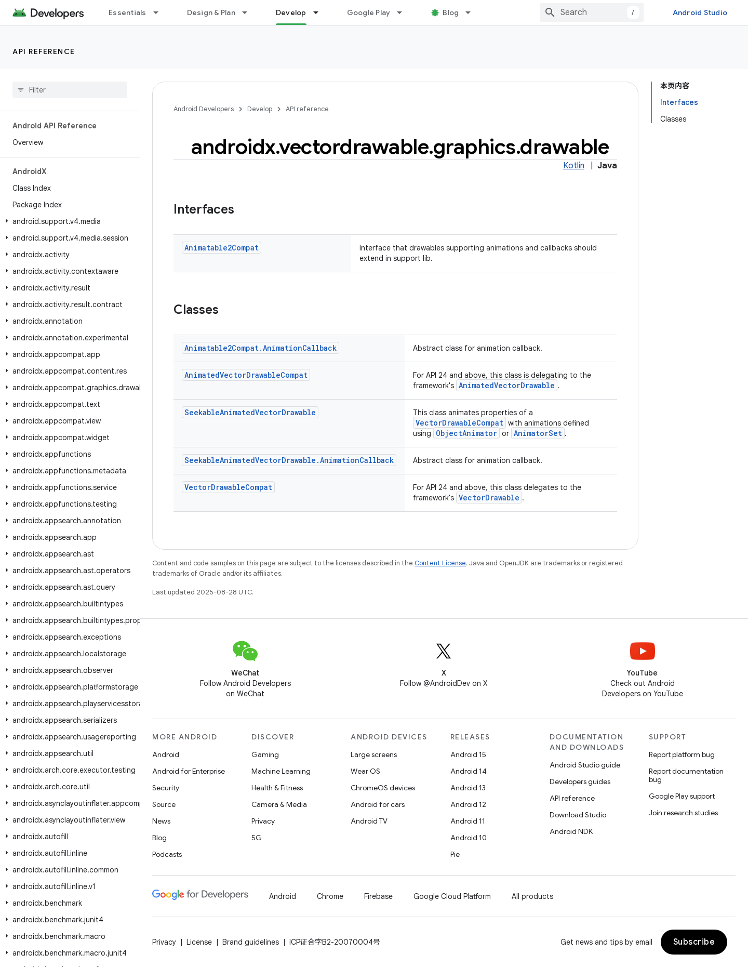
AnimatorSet (538, 433)
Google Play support (682, 796)
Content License (440, 563)
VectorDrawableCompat (459, 423)
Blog (451, 12)
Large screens (374, 754)
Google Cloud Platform (452, 896)
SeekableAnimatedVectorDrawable (250, 412)
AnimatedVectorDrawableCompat (246, 375)
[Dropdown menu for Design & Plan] (249, 12)
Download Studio (578, 814)
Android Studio (700, 12)
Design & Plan (211, 12)
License (199, 942)
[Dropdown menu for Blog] (473, 12)
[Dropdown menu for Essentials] (160, 12)
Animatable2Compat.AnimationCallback (260, 348)
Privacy (263, 821)
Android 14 (468, 771)
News (161, 821)
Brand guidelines (250, 942)
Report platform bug (682, 754)
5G (256, 837)
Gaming (265, 754)
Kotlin (573, 166)
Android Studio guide (585, 765)
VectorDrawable (489, 497)
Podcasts (167, 854)
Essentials (127, 12)
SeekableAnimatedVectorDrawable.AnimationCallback (289, 460)
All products (532, 896)
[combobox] (592, 12)
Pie (455, 854)
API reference (43, 51)
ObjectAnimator (466, 433)
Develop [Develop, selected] (291, 12)
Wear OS (365, 771)
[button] (68, 221)
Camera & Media (279, 804)
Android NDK (571, 831)
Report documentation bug (686, 775)
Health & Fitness (277, 787)
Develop (259, 108)
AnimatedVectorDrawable (507, 385)
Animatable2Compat (221, 248)
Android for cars (378, 804)
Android (165, 754)
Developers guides (580, 781)
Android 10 (468, 837)
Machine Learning (281, 771)
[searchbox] (69, 90)
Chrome (330, 896)
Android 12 (468, 804)
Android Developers (203, 108)
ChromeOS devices (383, 787)
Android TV (369, 821)
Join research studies (683, 812)
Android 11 (467, 821)
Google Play (369, 12)
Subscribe (694, 942)
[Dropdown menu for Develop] (320, 12)
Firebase (378, 896)
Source (164, 804)
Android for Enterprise (188, 771)
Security (165, 787)
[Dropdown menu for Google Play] (404, 12)
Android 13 (468, 787)
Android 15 (468, 754)
